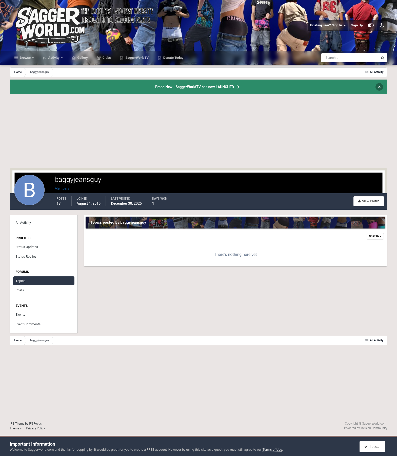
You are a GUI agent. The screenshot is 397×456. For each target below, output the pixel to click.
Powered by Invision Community (365, 428)
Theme (16, 428)
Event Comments (28, 324)
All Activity (23, 222)
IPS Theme (17, 423)
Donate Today (173, 58)
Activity (53, 58)
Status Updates (27, 247)
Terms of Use (272, 449)
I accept (373, 447)
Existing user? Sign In (328, 25)
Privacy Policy (35, 428)
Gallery (82, 58)
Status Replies (26, 256)
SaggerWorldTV (137, 58)
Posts (20, 290)
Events (20, 314)
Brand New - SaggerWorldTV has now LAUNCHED (194, 87)
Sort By (375, 236)
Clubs (106, 58)
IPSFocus (35, 423)
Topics (21, 281)
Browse (25, 58)
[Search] (334, 57)
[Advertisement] (198, 132)
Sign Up (357, 25)
